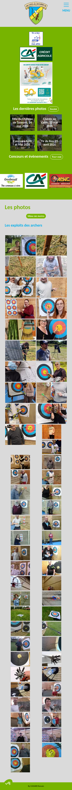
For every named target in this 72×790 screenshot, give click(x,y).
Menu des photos (36, 216)
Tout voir (56, 156)
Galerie (53, 109)
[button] (8, 783)
